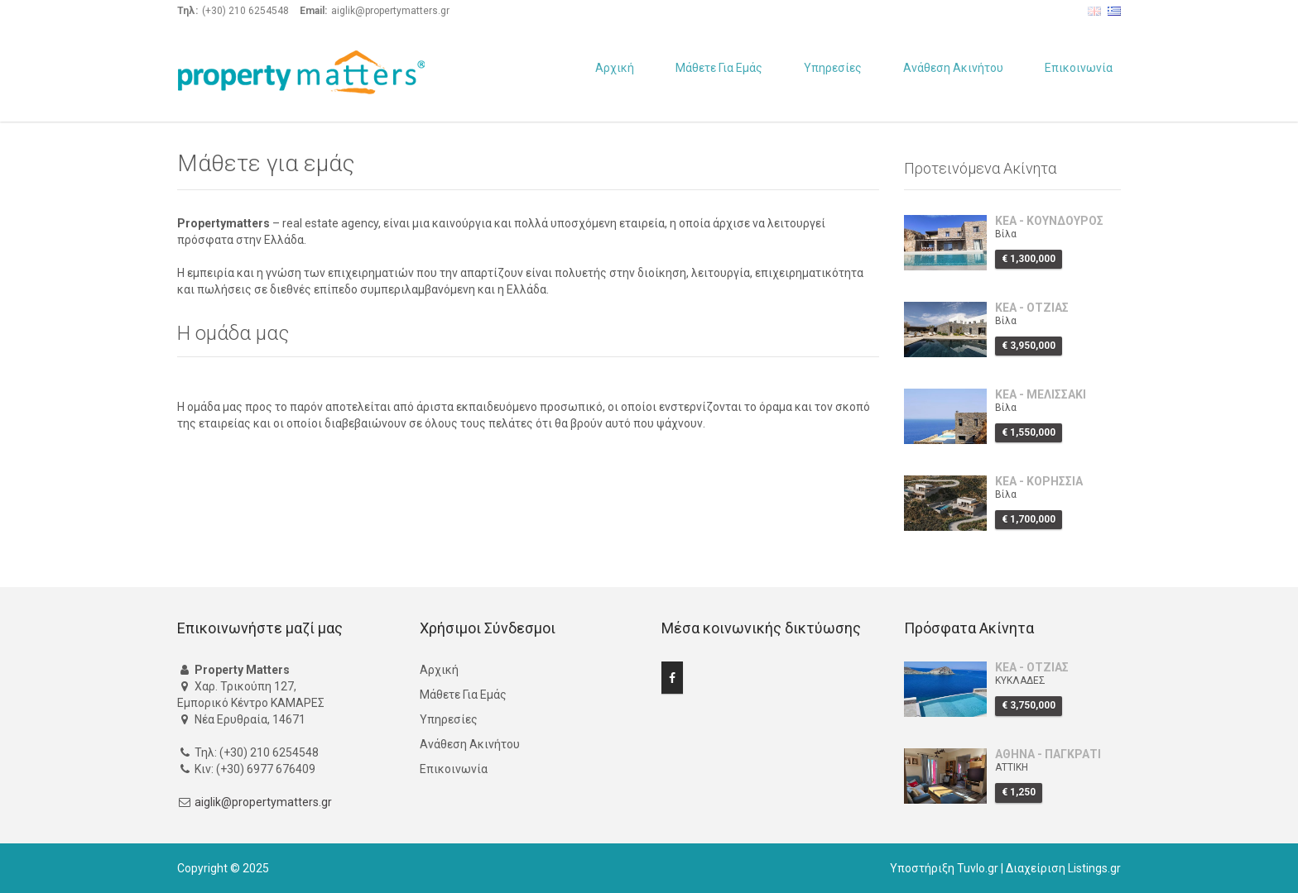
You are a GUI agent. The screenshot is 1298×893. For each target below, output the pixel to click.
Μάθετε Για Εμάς (718, 67)
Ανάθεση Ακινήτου (953, 67)
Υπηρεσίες (833, 67)
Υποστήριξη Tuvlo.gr (944, 868)
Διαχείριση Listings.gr (1063, 868)
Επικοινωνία (1079, 67)
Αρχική (614, 67)
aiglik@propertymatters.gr (263, 802)
